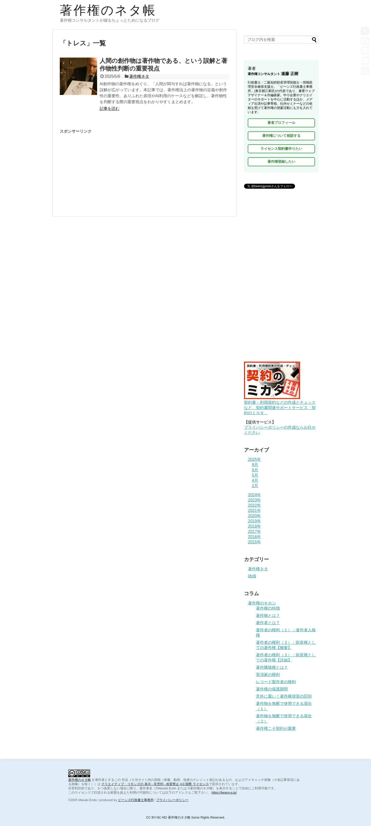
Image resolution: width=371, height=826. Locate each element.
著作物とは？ (268, 615)
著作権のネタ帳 (108, 10)
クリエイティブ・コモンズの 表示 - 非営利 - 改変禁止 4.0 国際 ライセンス (155, 784)
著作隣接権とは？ (272, 667)
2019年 (254, 521)
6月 (255, 470)
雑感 (252, 576)
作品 (125, 780)
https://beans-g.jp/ (224, 792)
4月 (255, 480)
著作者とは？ (268, 623)
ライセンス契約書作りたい (281, 149)
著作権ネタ (139, 76)
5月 (255, 475)
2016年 (254, 537)
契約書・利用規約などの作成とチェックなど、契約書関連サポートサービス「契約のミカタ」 (280, 405)
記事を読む (110, 108)
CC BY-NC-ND (156, 817)
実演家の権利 (268, 674)
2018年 (254, 526)
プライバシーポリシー (172, 800)
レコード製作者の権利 (276, 682)
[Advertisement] (144, 169)
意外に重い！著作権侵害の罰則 (284, 696)
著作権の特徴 (268, 608)
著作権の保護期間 (272, 689)
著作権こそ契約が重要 (276, 728)
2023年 (254, 500)
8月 (255, 465)
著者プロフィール (281, 123)
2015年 (254, 542)
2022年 (254, 505)
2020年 (254, 516)
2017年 (254, 531)
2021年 (254, 510)
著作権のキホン (262, 603)
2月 (255, 486)
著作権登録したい (281, 162)
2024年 (254, 495)
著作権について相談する (281, 136)
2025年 (254, 459)
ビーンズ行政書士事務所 (136, 800)
